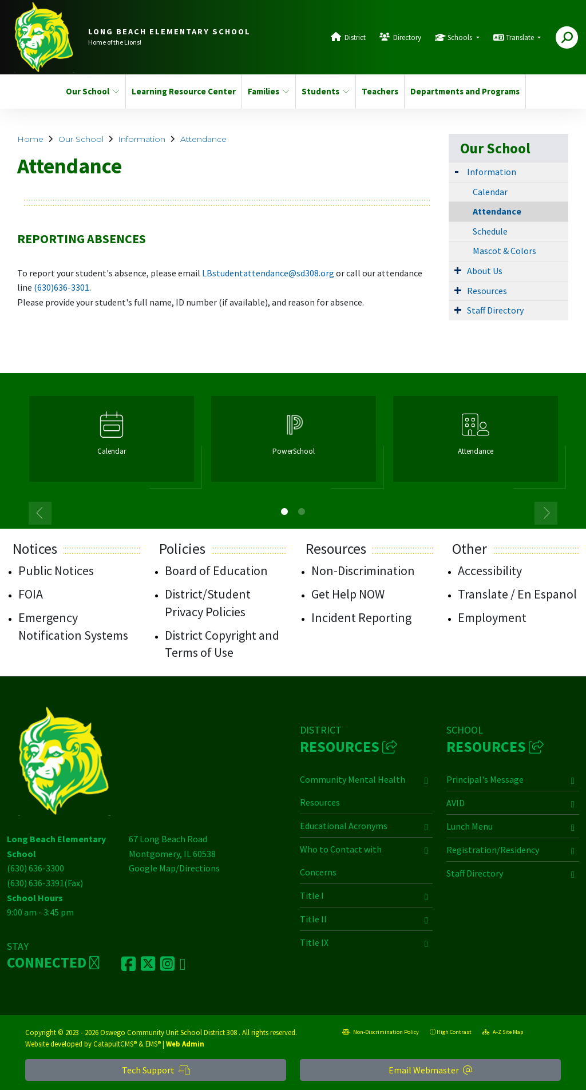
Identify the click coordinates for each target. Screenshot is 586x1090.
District (355, 37)
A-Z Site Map (502, 1032)
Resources (487, 290)
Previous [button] (40, 513)
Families (269, 91)
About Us (484, 270)
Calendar (490, 191)
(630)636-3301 (61, 287)
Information (141, 139)
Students (326, 91)
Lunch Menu (469, 826)
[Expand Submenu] (456, 171)
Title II (313, 919)
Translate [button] (521, 37)
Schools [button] (461, 37)
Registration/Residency (492, 849)
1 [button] (284, 511)
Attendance (203, 139)
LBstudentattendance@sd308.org (268, 273)
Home (30, 139)
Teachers (380, 91)
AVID (455, 802)
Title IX (314, 942)
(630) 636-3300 (35, 868)
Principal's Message (485, 779)
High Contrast (454, 1032)
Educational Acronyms (343, 825)
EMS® (153, 1043)
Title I (312, 895)
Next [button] (545, 513)
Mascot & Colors (504, 250)
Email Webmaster (430, 1070)
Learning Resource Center (181, 91)
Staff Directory (495, 310)
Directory (407, 37)
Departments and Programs (461, 91)
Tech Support (156, 1070)
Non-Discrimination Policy (380, 1032)
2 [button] (301, 511)
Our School (92, 91)
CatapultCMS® (115, 1043)
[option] (112, 444)
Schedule (490, 231)
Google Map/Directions (174, 868)
